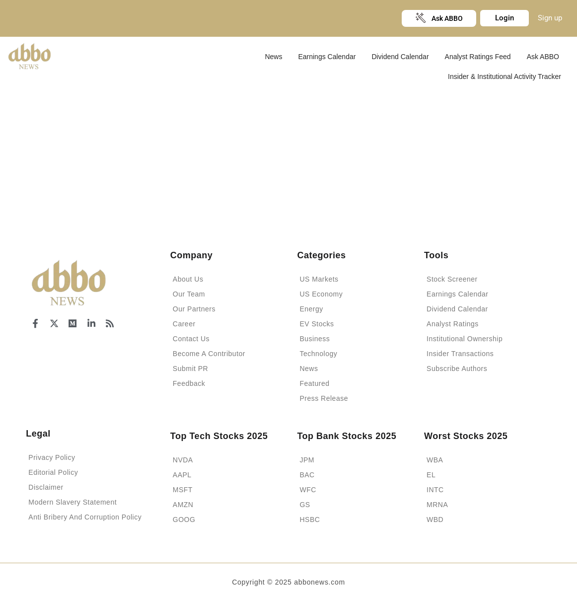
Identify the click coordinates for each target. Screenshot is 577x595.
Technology (318, 354)
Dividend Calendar (400, 57)
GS (304, 505)
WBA (435, 460)
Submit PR (190, 368)
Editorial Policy (53, 472)
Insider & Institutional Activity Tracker (504, 76)
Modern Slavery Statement (72, 502)
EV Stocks (316, 324)
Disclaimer (45, 487)
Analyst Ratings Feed (478, 57)
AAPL (182, 475)
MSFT (183, 490)
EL (431, 475)
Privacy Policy (51, 457)
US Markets (318, 279)
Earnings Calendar (327, 57)
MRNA (437, 505)
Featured (314, 383)
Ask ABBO (543, 57)
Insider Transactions (460, 354)
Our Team (189, 294)
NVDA (183, 460)
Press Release (323, 398)
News (273, 57)
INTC (435, 490)
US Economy (321, 294)
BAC (306, 475)
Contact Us (191, 339)
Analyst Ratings (453, 324)
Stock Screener (452, 279)
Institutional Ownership (465, 339)
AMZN (183, 505)
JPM (306, 460)
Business (314, 339)
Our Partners (194, 309)
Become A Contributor (209, 354)
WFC (307, 490)
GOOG (184, 519)
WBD (435, 519)
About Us (188, 279)
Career (184, 324)
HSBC (309, 519)
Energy (311, 309)
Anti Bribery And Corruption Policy (85, 517)
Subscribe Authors (457, 368)
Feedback (189, 383)
